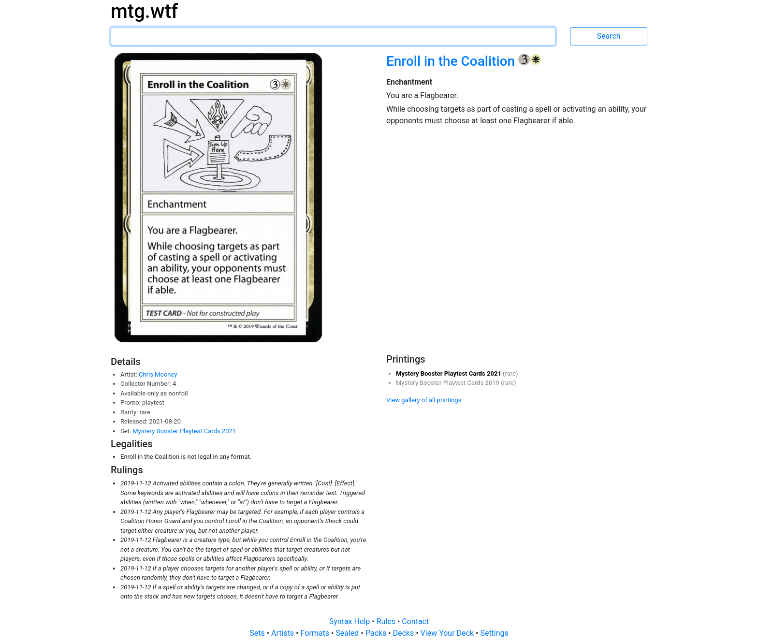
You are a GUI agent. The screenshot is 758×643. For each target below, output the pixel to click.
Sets (257, 633)
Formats (315, 633)
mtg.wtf (144, 11)
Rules (387, 621)
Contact (415, 621)
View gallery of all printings (423, 400)
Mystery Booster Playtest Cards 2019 (448, 382)
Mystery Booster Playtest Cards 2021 (184, 431)
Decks (404, 633)
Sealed (348, 633)
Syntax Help (350, 621)
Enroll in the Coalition (452, 61)
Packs (376, 633)
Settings (494, 633)
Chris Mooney (158, 374)
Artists (283, 633)
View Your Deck (448, 633)
